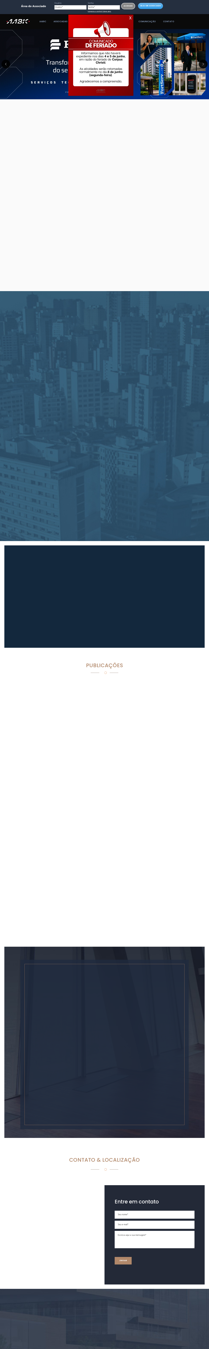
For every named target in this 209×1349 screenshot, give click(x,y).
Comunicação (147, 21)
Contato (168, 21)
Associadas (60, 21)
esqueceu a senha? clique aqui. (99, 11)
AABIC (42, 21)
